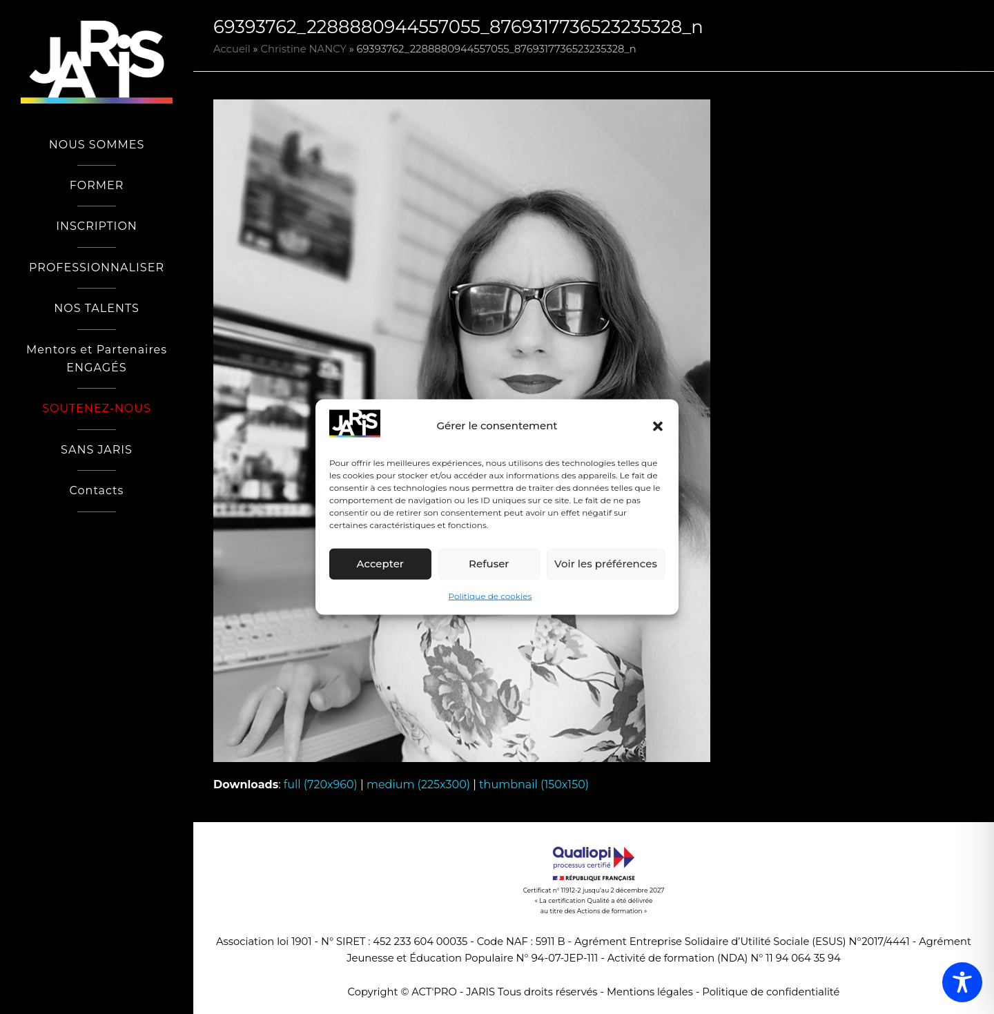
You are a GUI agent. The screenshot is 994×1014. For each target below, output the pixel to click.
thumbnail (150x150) (534, 784)
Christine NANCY (304, 49)
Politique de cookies (490, 596)
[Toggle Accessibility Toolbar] (962, 982)
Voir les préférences (605, 563)
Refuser (489, 563)
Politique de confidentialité (770, 992)
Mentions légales (650, 992)
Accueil (232, 49)
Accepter (380, 563)
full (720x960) (321, 784)
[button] (658, 426)
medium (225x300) (418, 784)
